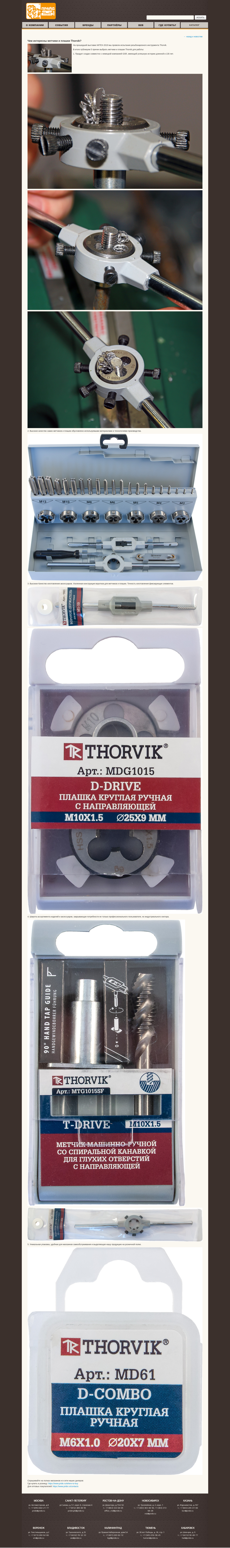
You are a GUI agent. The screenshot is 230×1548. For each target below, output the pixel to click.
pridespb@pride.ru (76, 1511)
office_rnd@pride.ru (113, 1511)
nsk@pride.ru (150, 1513)
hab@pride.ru (188, 1538)
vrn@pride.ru (38, 1538)
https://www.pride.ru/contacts (65, 1486)
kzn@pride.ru (187, 1511)
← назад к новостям (193, 36)
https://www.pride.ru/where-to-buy (63, 1483)
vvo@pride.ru (75, 1538)
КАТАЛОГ (194, 25)
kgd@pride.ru (113, 1538)
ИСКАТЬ (200, 17)
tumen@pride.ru (150, 1538)
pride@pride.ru (38, 1511)
